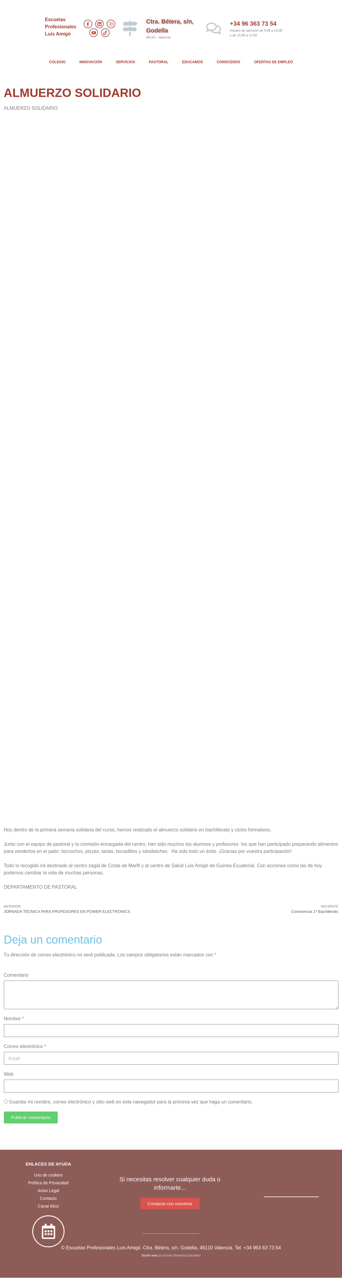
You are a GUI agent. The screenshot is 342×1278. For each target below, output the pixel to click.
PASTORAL (158, 62)
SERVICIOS (125, 62)
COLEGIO (57, 62)
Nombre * (14, 1018)
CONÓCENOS (228, 62)
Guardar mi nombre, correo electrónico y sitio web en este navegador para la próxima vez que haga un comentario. (131, 1101)
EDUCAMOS (192, 62)
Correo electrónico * (25, 1046)
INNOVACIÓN (90, 62)
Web (9, 1074)
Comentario (16, 975)
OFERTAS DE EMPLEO (273, 62)
